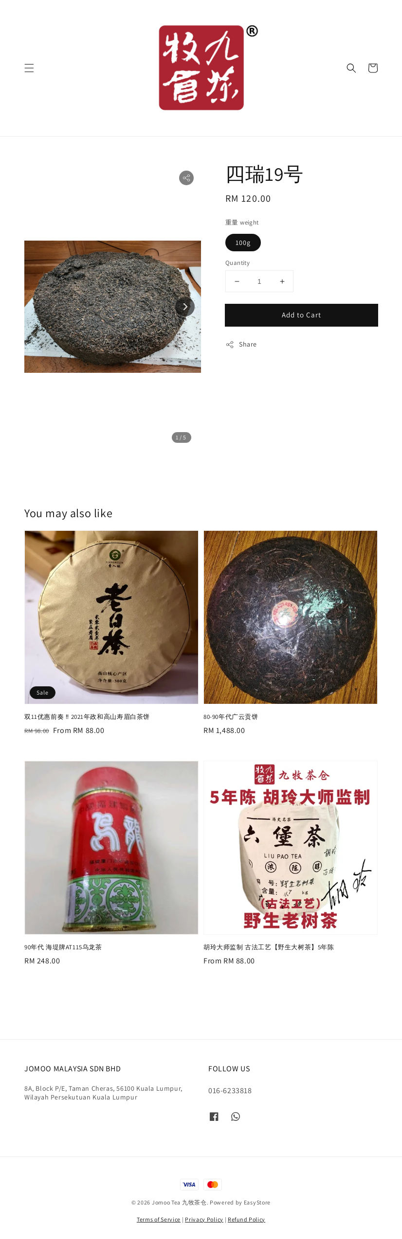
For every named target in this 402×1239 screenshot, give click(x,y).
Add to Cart (301, 314)
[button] (29, 68)
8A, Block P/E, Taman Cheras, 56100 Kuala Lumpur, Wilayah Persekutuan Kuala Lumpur (103, 1092)
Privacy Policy (204, 1219)
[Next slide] (185, 306)
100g (243, 242)
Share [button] (241, 344)
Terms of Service (159, 1219)
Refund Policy (246, 1219)
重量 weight (242, 222)
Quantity (237, 263)
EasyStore (257, 1202)
